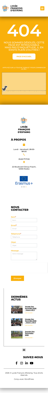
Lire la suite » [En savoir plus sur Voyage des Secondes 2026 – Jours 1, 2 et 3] (29, 325)
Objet (13, 242)
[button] (42, 8)
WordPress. (29, 379)
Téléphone (16, 234)
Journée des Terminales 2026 (29, 333)
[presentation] (29, 267)
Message (15, 251)
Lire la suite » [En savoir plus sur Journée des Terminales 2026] (29, 337)
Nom (13, 217)
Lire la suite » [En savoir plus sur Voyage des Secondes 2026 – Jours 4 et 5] (29, 313)
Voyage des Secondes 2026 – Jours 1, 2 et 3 (30, 321)
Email (14, 225)
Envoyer (17, 278)
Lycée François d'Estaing (16, 8)
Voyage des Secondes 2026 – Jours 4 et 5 (30, 308)
